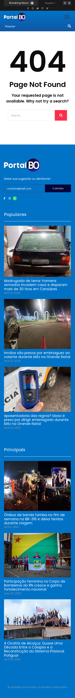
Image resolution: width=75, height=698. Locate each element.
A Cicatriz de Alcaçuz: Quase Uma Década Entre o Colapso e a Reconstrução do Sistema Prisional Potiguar (34, 649)
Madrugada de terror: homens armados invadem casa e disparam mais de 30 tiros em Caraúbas (35, 285)
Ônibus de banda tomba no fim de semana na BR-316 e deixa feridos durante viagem (34, 519)
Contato (58, 188)
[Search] (36, 26)
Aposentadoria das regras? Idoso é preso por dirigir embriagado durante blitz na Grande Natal (36, 420)
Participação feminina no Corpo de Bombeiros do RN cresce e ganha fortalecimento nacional (34, 585)
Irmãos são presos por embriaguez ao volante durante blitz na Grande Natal (37, 355)
